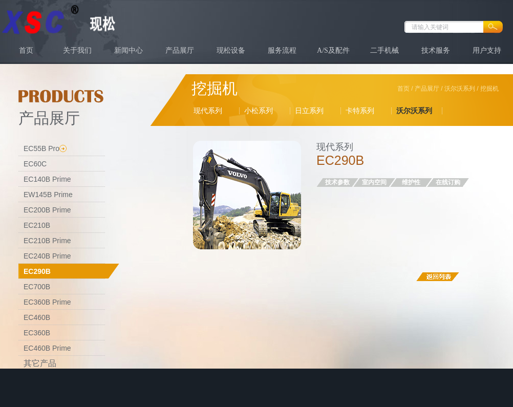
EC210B (37, 225)
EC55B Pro (41, 148)
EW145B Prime (48, 194)
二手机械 (384, 50)
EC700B (37, 287)
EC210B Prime (47, 241)
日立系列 (309, 110)
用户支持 (487, 50)
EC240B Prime (47, 256)
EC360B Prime (47, 302)
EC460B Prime (47, 348)
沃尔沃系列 (459, 88)
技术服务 (435, 50)
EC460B (37, 317)
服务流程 (282, 50)
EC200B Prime (47, 210)
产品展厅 (179, 50)
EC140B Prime (47, 179)
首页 (26, 50)
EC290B (37, 271)
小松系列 (258, 110)
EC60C (35, 164)
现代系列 (208, 110)
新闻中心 (128, 50)
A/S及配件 (333, 50)
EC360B (37, 333)
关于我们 (77, 50)
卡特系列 (360, 110)
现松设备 (231, 50)
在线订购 (448, 182)
